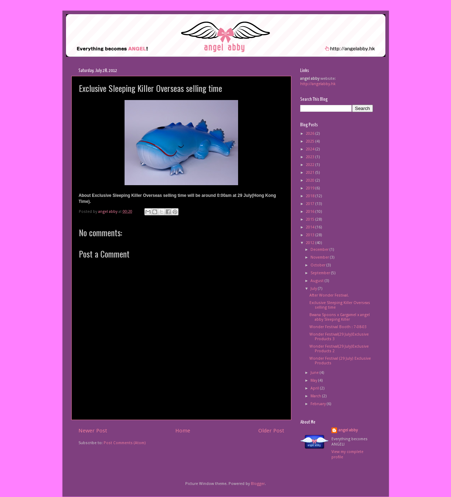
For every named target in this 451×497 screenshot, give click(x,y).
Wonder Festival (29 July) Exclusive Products (340, 360)
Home (182, 430)
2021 (310, 172)
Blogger (258, 483)
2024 (310, 149)
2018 (310, 196)
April (315, 388)
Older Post (271, 430)
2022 (310, 164)
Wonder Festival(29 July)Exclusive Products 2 (339, 348)
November (320, 257)
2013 (310, 235)
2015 (310, 219)
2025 (310, 141)
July (314, 288)
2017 (310, 203)
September (320, 273)
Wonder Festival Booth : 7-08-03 (338, 327)
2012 (310, 243)
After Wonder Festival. (329, 295)
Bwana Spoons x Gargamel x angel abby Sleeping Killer (339, 317)
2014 (310, 227)
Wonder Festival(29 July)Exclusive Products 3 (339, 336)
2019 (310, 188)
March (316, 396)
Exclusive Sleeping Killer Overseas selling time (339, 305)
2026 (310, 133)
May (314, 380)
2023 (310, 157)
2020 (310, 180)
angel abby (348, 430)
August (317, 280)
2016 (310, 211)
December (320, 249)
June (315, 372)
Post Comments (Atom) (125, 443)
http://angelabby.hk (318, 84)
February (318, 404)
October (318, 265)
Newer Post (92, 430)
